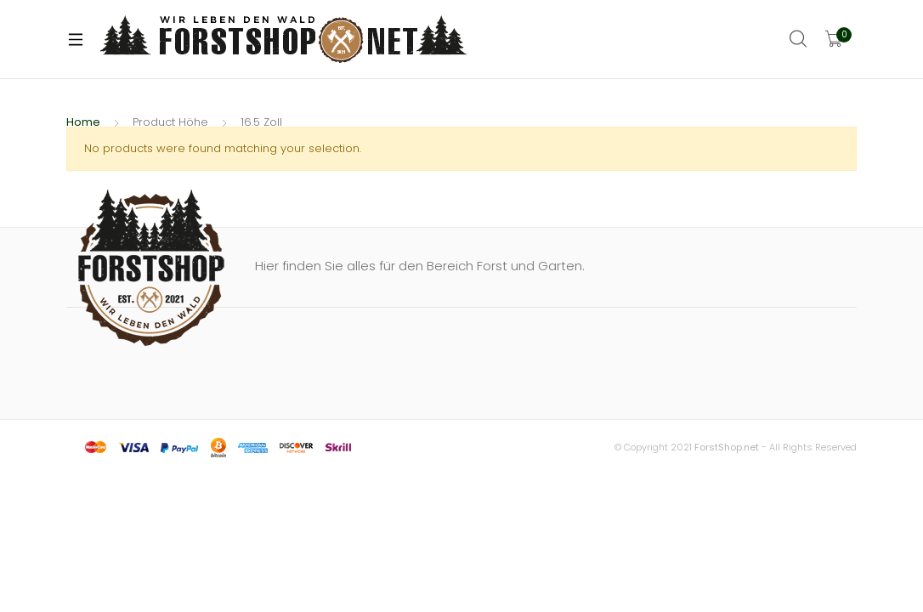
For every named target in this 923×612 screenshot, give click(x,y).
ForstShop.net (726, 447)
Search (799, 39)
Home (83, 122)
